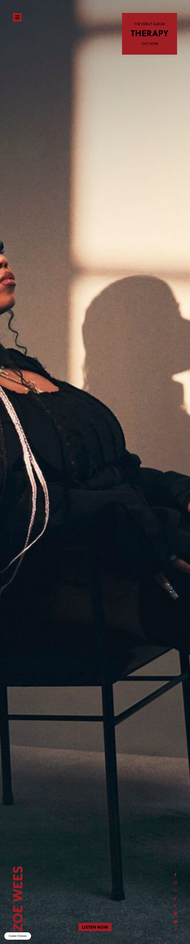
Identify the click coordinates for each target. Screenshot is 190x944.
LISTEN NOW (95, 927)
